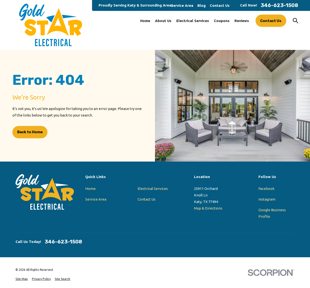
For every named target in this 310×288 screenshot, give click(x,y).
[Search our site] (295, 20)
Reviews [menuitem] (241, 21)
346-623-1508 (279, 5)
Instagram (266, 199)
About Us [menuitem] (163, 21)
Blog (201, 5)
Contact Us (220, 5)
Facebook (266, 189)
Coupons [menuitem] (222, 21)
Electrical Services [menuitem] (192, 21)
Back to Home (30, 132)
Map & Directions (208, 208)
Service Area (182, 5)
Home (90, 189)
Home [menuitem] (145, 21)
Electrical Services (153, 189)
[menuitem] (22, 279)
